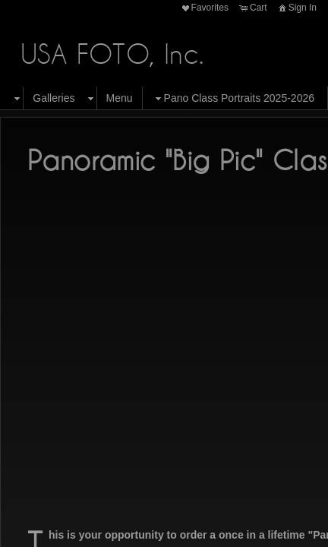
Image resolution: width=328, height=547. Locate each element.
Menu (119, 98)
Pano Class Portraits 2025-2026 (233, 98)
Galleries (53, 98)
